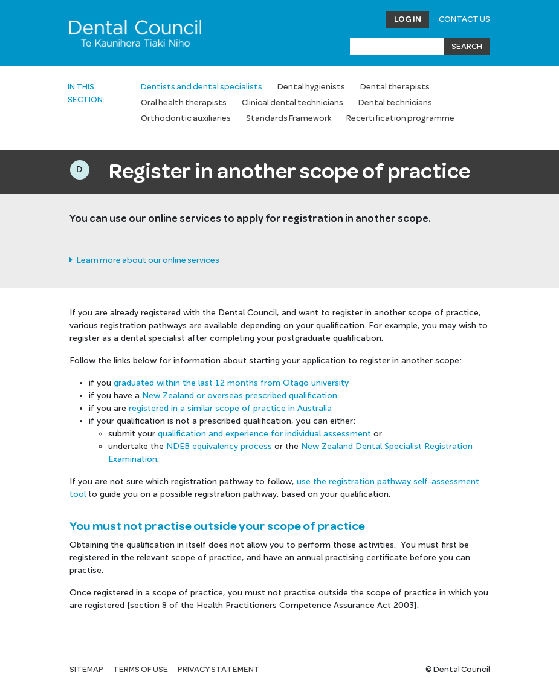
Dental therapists (395, 87)
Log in (407, 19)
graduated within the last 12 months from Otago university (231, 383)
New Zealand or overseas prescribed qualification (239, 395)
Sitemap (86, 669)
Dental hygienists (311, 87)
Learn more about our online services (144, 260)
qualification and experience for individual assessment (264, 434)
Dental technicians (395, 103)
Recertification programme (400, 118)
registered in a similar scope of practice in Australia (230, 408)
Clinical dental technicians (292, 103)
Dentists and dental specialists (201, 87)
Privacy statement (219, 669)
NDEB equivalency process (219, 446)
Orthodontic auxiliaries (186, 118)
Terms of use (140, 669)
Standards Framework (288, 118)
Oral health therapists (184, 103)
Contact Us (464, 19)
